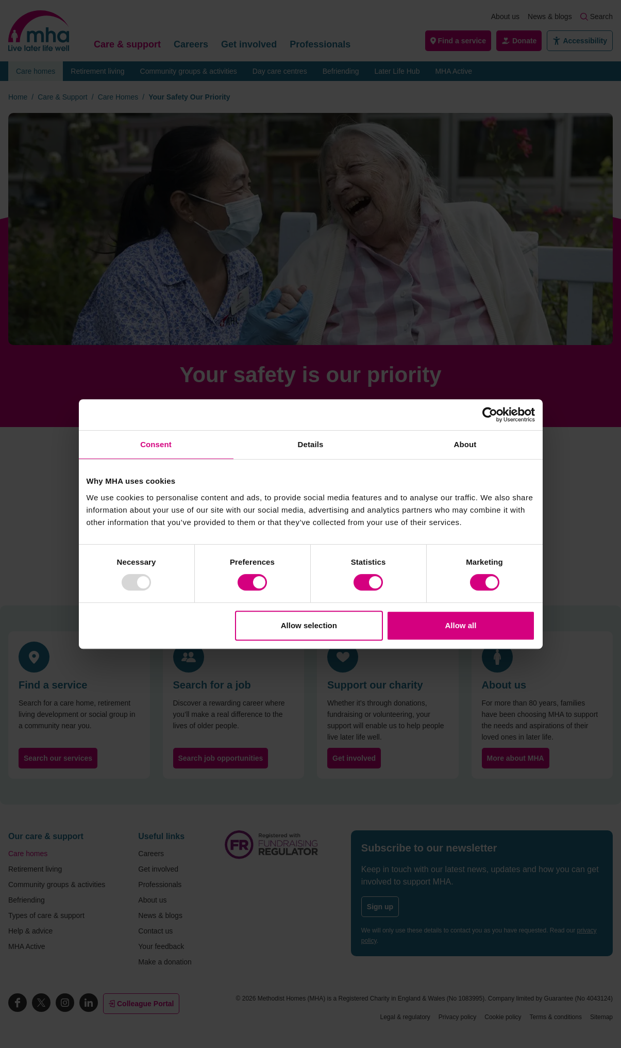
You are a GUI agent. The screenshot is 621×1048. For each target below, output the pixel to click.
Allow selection (309, 625)
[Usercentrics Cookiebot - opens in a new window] (490, 414)
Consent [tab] (156, 444)
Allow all (461, 625)
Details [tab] (311, 444)
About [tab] (465, 444)
